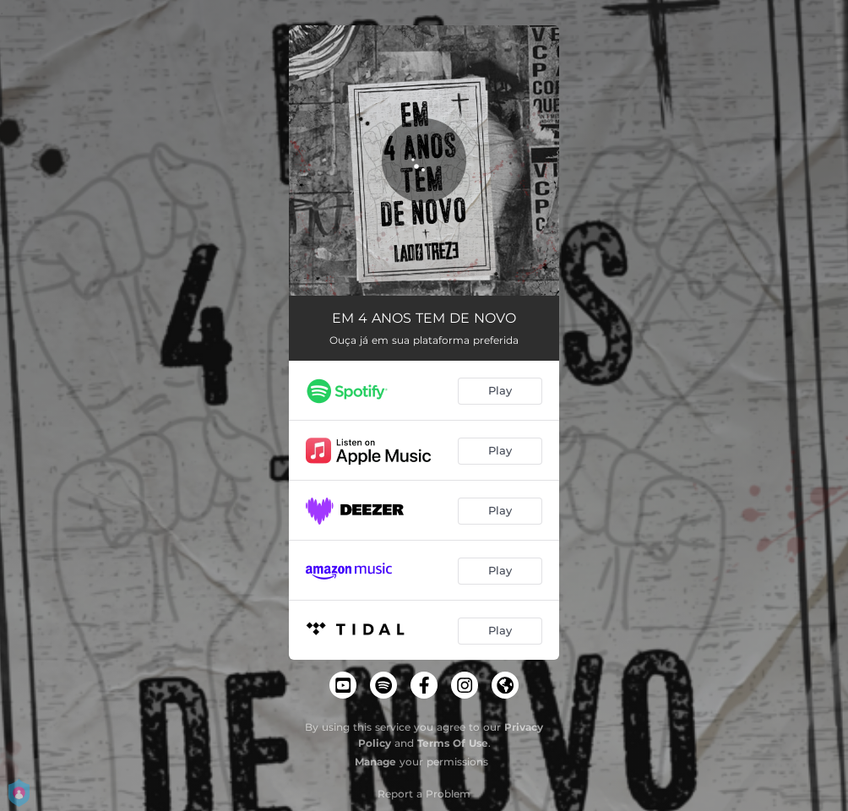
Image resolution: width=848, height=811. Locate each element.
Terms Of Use (452, 743)
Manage (375, 761)
